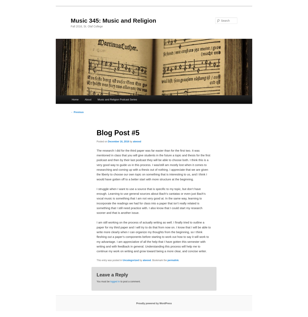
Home (75, 99)
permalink (173, 260)
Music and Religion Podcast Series (117, 99)
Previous (77, 112)
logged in (115, 281)
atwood (137, 141)
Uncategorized (131, 260)
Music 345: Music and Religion (113, 20)
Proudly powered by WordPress (154, 303)
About (88, 99)
